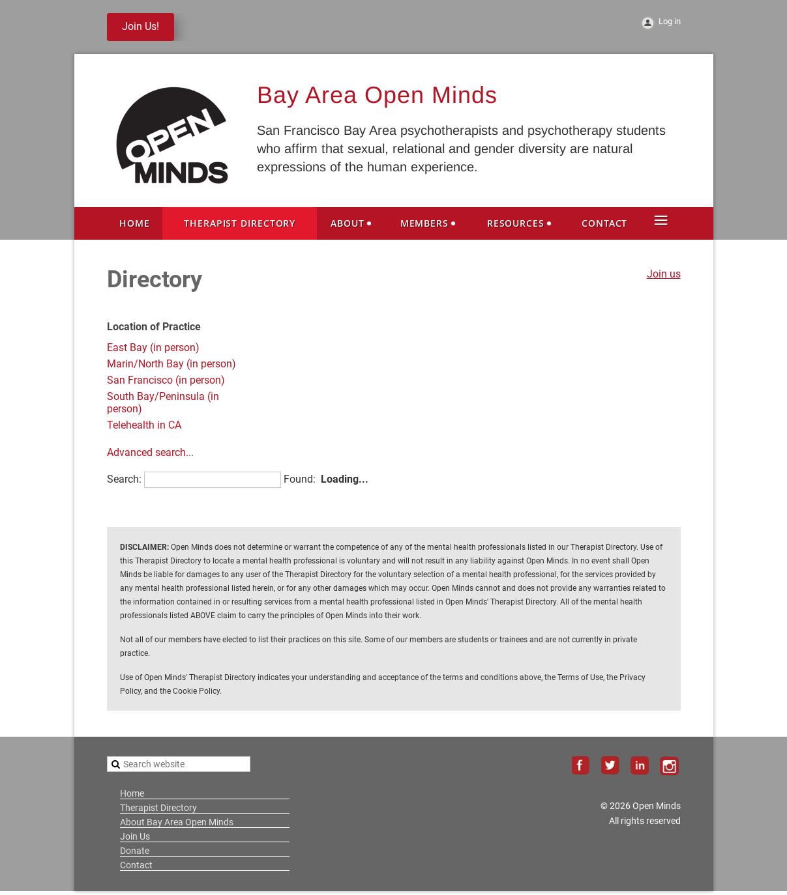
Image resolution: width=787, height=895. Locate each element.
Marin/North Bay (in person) (171, 364)
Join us (664, 274)
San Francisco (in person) (166, 380)
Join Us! (140, 26)
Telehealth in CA (144, 425)
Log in (670, 21)
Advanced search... (150, 452)
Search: (124, 479)
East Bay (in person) (153, 347)
